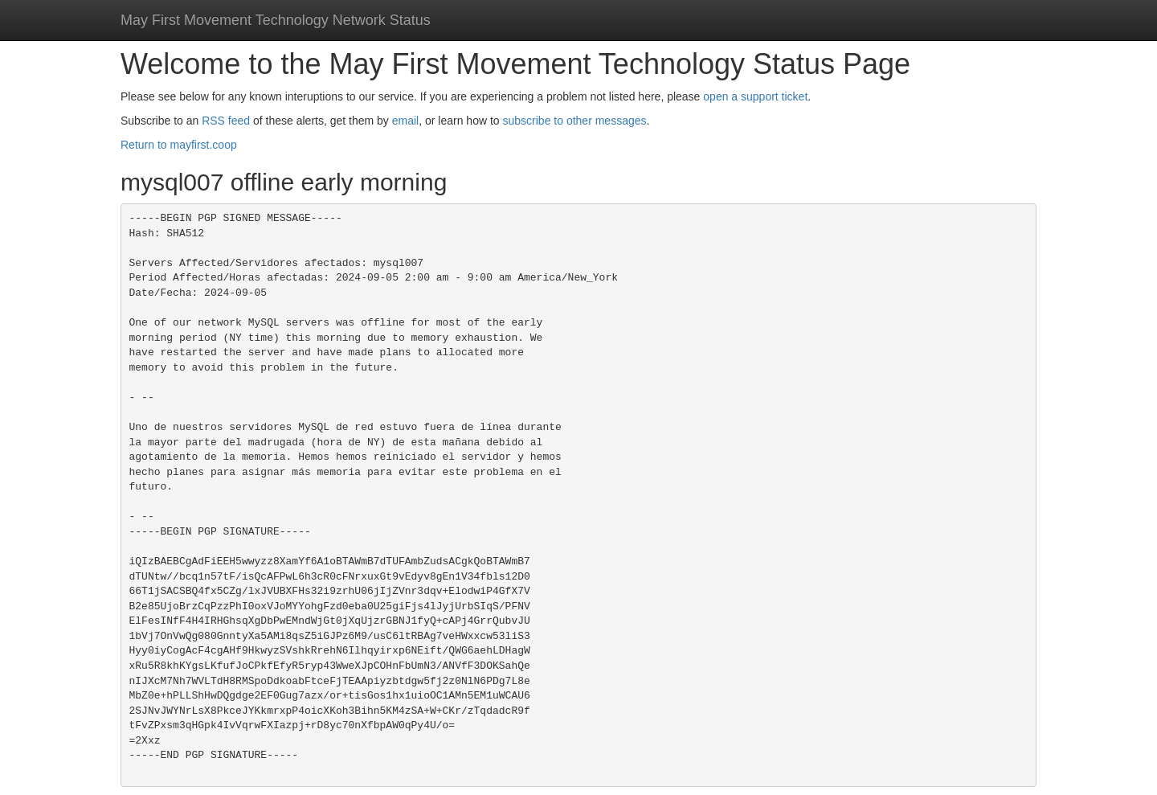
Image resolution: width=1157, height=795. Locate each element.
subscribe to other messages (575, 120)
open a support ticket (755, 96)
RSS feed (226, 120)
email (405, 120)
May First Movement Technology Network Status (276, 20)
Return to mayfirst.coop (179, 144)
